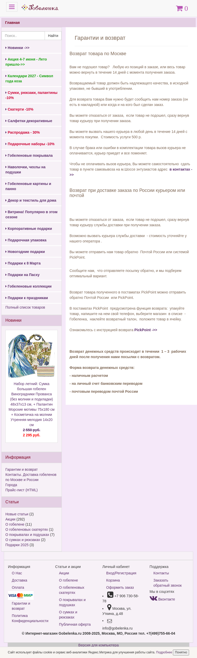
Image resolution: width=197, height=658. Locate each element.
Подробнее (164, 652)
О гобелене (14, 524)
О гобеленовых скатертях (26, 529)
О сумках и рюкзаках (22, 540)
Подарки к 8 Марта (23, 263)
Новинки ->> (17, 48)
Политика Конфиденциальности (29, 618)
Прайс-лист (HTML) (21, 490)
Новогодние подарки (25, 252)
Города (11, 485)
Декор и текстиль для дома (30, 200)
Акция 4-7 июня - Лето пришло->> (26, 61)
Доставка (19, 580)
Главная (12, 23)
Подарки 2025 (16, 545)
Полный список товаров (25, 307)
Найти (53, 36)
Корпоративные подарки (28, 229)
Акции (10, 519)
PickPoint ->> (145, 330)
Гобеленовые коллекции (28, 286)
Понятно (181, 652)
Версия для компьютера (98, 645)
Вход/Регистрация (121, 573)
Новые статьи (16, 514)
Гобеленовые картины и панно (28, 186)
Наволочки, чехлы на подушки (25, 169)
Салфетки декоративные (28, 121)
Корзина (113, 580)
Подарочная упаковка (25, 240)
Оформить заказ (120, 587)
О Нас (17, 573)
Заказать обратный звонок (167, 582)
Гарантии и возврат (21, 469)
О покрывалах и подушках (27, 535)
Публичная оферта (75, 624)
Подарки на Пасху (22, 275)
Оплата (18, 587)
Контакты (161, 573)
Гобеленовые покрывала (29, 155)
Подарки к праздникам (26, 298)
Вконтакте (162, 599)
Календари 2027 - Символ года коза (29, 78)
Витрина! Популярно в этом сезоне (31, 214)
